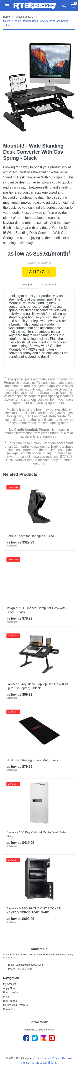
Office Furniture (24, 16)
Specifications (49, 284)
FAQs (6, 996)
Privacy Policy (51, 1058)
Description (27, 284)
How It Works (10, 992)
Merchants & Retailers (15, 1005)
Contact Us (9, 1009)
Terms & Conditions (44, 1062)
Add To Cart (39, 272)
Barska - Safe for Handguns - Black (30, 536)
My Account (9, 984)
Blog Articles (10, 1000)
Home (6, 16)
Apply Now (9, 988)
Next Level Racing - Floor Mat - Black (32, 760)
